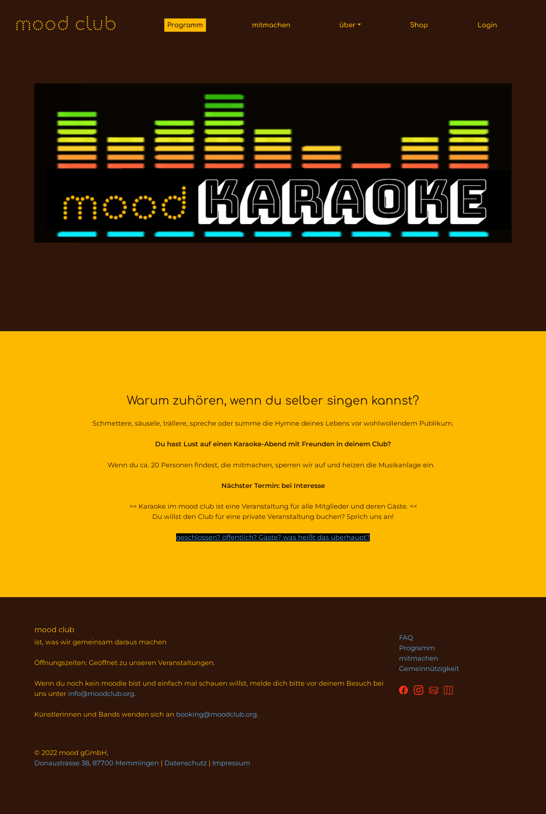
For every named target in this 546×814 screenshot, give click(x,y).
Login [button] (487, 25)
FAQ (406, 638)
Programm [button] (185, 25)
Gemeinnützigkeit (429, 669)
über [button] (347, 25)
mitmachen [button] (271, 25)
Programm (417, 648)
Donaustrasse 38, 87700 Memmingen (96, 763)
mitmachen (418, 658)
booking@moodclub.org (216, 714)
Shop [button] (419, 25)
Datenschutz (185, 763)
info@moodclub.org (101, 694)
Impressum (231, 763)
